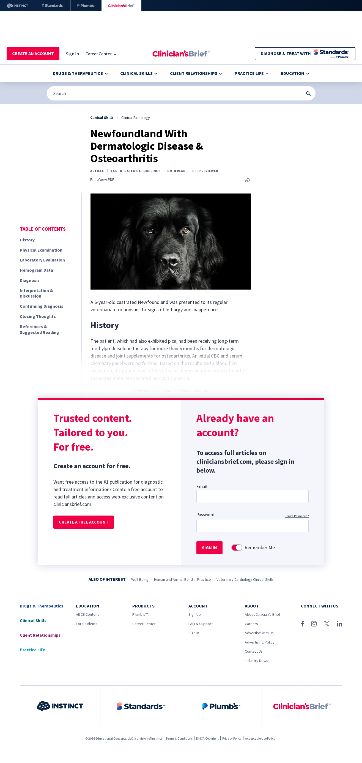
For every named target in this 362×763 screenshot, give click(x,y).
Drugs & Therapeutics (80, 73)
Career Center (144, 623)
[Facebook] (302, 623)
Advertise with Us (259, 632)
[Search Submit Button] (308, 93)
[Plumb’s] (86, 5)
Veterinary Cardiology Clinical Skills (245, 579)
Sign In (193, 632)
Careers (251, 623)
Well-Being (140, 579)
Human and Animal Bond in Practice (182, 579)
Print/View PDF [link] (102, 179)
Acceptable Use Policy (260, 738)
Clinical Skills (138, 73)
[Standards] (52, 5)
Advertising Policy (260, 642)
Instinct (156, 738)
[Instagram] (314, 623)
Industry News (256, 660)
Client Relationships (196, 73)
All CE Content (87, 614)
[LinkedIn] (339, 623)
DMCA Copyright (207, 738)
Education (295, 73)
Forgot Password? (297, 516)
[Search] (181, 93)
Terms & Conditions (179, 738)
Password (205, 514)
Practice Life (251, 73)
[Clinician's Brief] (121, 5)
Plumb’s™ (140, 614)
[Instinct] (17, 5)
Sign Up (194, 614)
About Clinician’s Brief (262, 614)
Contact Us (254, 651)
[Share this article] (247, 180)
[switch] (236, 547)
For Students (86, 623)
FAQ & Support (200, 623)
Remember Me (260, 547)
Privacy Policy (232, 738)
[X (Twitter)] (326, 623)
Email (201, 486)
